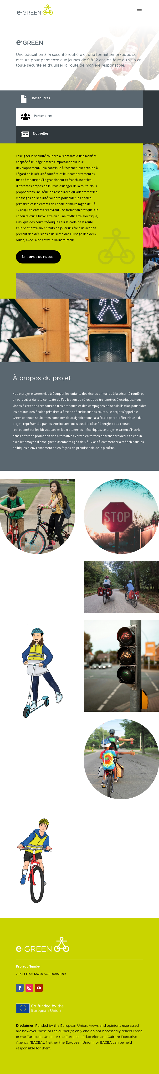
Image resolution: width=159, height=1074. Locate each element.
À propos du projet (38, 257)
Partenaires (43, 115)
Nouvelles (40, 133)
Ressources (41, 98)
